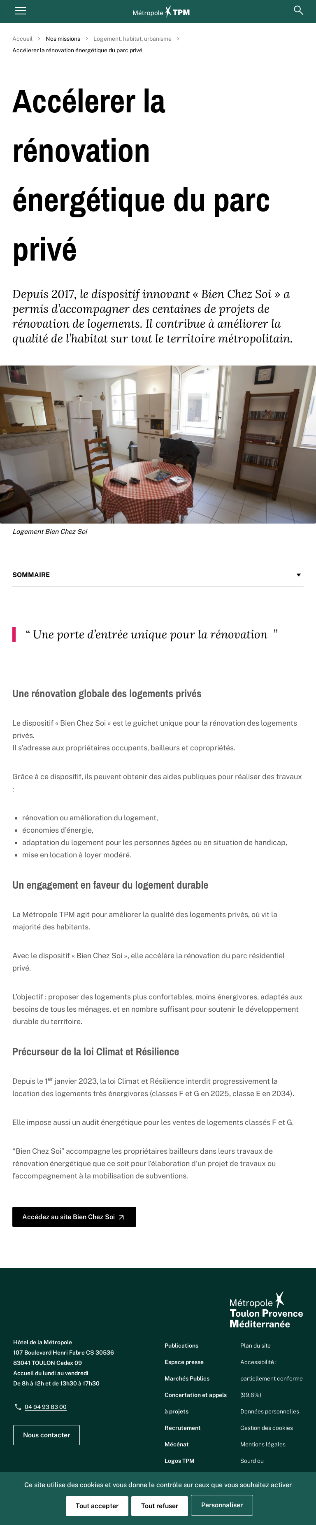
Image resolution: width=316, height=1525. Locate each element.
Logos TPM (180, 1460)
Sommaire (158, 575)
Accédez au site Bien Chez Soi (74, 1217)
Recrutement (183, 1428)
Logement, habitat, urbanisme (132, 38)
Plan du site (255, 1345)
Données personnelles (269, 1411)
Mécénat (177, 1444)
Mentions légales (263, 1444)
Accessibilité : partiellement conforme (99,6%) (271, 1378)
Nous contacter (46, 1435)
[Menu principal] (20, 10)
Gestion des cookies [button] (266, 1428)
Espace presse (184, 1362)
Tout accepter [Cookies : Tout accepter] (97, 1506)
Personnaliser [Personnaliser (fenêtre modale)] (222, 1505)
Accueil (22, 38)
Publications (181, 1345)
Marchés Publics (187, 1378)
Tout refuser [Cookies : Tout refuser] (159, 1506)
